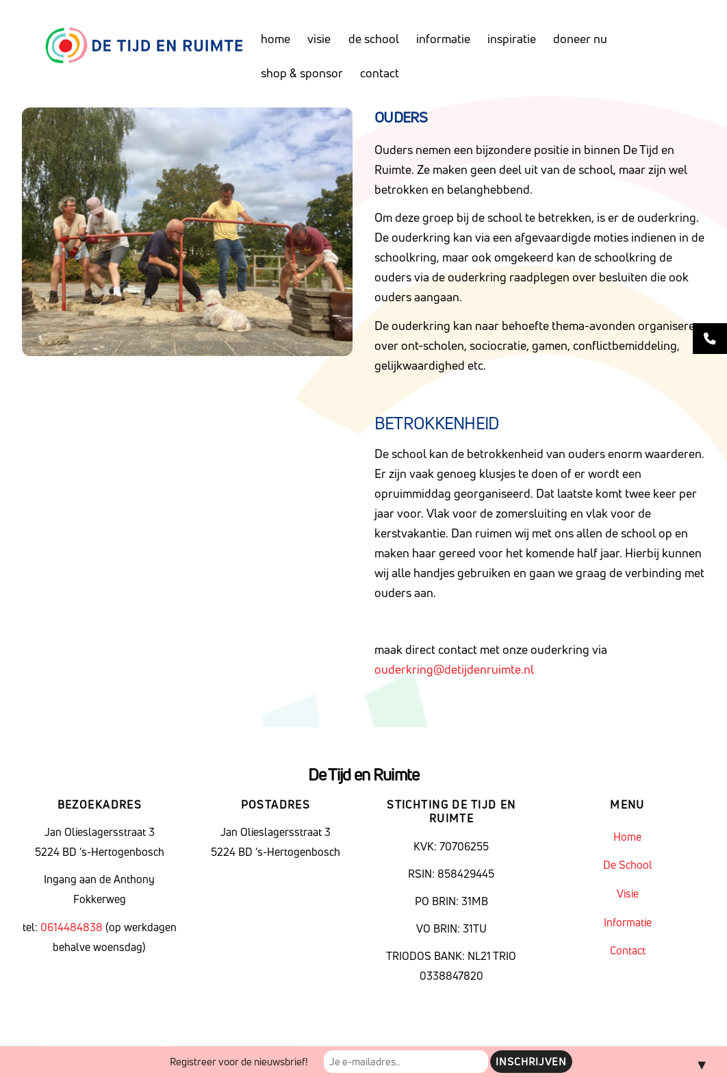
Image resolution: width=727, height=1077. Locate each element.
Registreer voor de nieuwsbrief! (239, 1061)
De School (373, 39)
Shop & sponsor (302, 73)
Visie (319, 39)
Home (275, 39)
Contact (379, 73)
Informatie (443, 39)
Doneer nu (580, 39)
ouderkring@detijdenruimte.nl (454, 669)
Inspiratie (511, 39)
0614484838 (72, 927)
